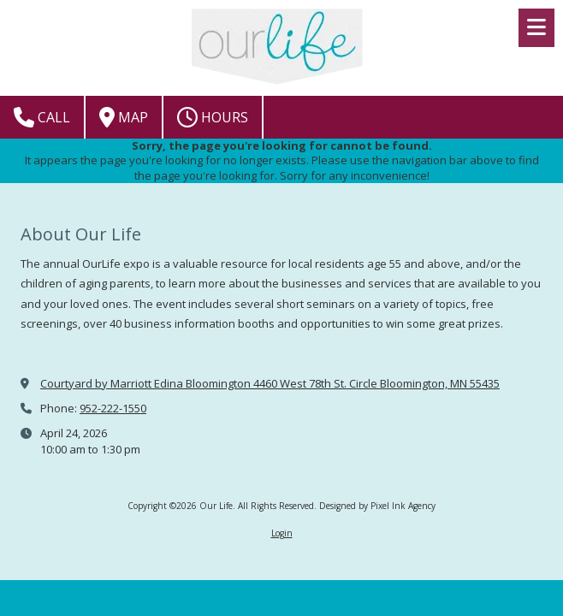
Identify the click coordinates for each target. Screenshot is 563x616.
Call (42, 117)
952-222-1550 (113, 408)
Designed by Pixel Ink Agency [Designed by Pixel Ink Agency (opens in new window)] (377, 506)
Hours (212, 117)
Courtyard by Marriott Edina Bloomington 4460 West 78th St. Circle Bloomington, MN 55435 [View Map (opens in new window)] (270, 383)
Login (282, 533)
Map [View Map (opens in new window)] (123, 117)
